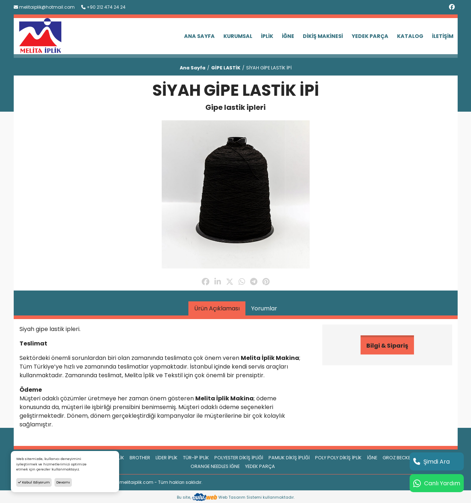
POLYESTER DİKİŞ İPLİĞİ (238, 458)
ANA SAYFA (199, 36)
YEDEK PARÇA (370, 36)
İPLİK (267, 36)
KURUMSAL (237, 36)
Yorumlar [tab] (264, 308)
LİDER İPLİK (167, 458)
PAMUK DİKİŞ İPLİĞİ (289, 458)
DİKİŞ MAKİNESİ (323, 36)
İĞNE (288, 36)
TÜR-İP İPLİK (196, 458)
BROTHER (140, 458)
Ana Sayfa (192, 68)
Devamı (63, 482)
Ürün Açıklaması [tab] (217, 308)
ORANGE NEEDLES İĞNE (215, 466)
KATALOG (410, 36)
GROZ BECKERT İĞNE (405, 458)
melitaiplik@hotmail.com (44, 7)
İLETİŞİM (442, 36)
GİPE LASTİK (225, 68)
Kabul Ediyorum (34, 482)
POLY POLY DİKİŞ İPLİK (338, 458)
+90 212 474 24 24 (103, 7)
